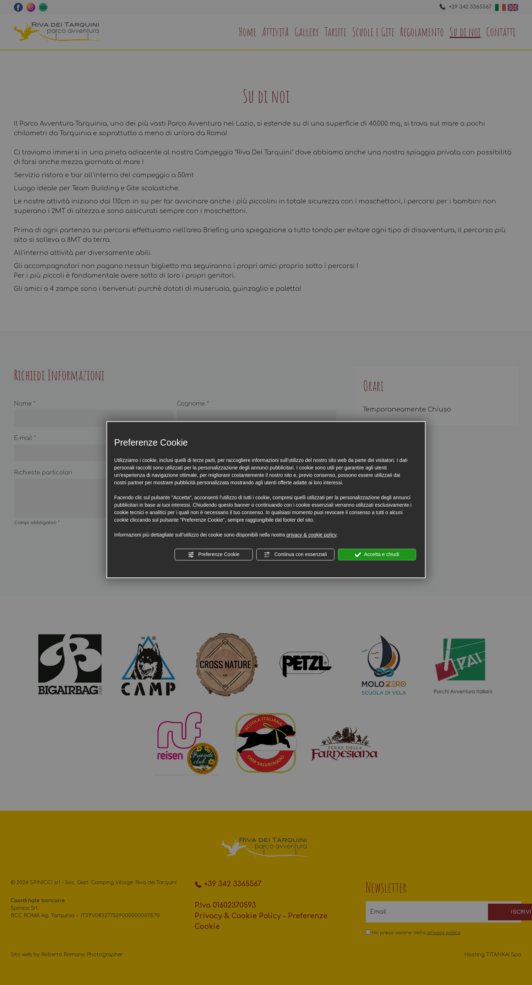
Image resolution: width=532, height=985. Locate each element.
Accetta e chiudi (377, 554)
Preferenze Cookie (213, 554)
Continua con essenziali (295, 554)
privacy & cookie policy (311, 535)
